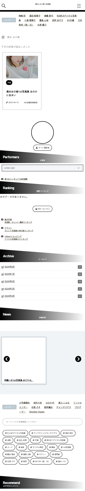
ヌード (10, 447)
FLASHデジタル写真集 (16, 433)
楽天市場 (8, 219)
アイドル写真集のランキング (16, 239)
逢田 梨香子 (34, 15)
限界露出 (48, 407)
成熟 (9, 440)
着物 (53, 447)
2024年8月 (43, 267)
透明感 (57, 454)
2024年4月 (43, 296)
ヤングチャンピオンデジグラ (45, 433)
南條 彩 (22, 15)
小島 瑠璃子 (30, 20)
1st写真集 (67, 447)
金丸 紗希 (23, 440)
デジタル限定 (37, 447)
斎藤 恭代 (48, 15)
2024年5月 (43, 289)
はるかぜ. (50, 402)
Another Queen (36, 411)
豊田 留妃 (11, 454)
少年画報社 (24, 402)
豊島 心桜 (43, 20)
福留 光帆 (27, 454)
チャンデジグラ (63, 407)
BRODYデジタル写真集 (56, 440)
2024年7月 (43, 274)
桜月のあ (37, 402)
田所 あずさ (57, 20)
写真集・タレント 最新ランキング (18, 222)
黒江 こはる (64, 402)
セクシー (42, 454)
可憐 (36, 440)
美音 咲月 (69, 433)
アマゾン (8, 228)
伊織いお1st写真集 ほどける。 (18, 380)
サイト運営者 (42, 147)
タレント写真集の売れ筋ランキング (19, 230)
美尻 (25, 461)
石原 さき (35, 407)
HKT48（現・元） (42, 461)
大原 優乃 (41, 24)
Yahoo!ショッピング (13, 236)
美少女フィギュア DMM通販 (16, 179)
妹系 (22, 447)
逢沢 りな (62, 461)
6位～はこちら (42, 209)
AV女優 (70, 20)
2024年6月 (43, 281)
